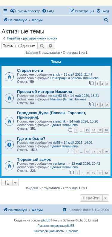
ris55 (56, 142)
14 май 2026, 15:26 (83, 121)
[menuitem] (25, 11)
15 (87, 130)
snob (56, 74)
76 (106, 151)
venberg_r (60, 163)
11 (99, 173)
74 (93, 151)
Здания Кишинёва (64, 125)
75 (99, 151)
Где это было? (31, 138)
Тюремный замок (34, 159)
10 (93, 173)
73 (87, 151)
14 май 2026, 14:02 (78, 142)
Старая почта (30, 70)
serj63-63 (60, 95)
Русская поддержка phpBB (56, 225)
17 (99, 130)
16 (93, 130)
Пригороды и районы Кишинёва (74, 78)
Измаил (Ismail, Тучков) (68, 99)
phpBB (46, 220)
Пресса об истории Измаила (44, 91)
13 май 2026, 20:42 (85, 163)
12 (106, 173)
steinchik (59, 121)
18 (106, 130)
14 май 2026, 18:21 (84, 95)
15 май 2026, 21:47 (78, 74)
